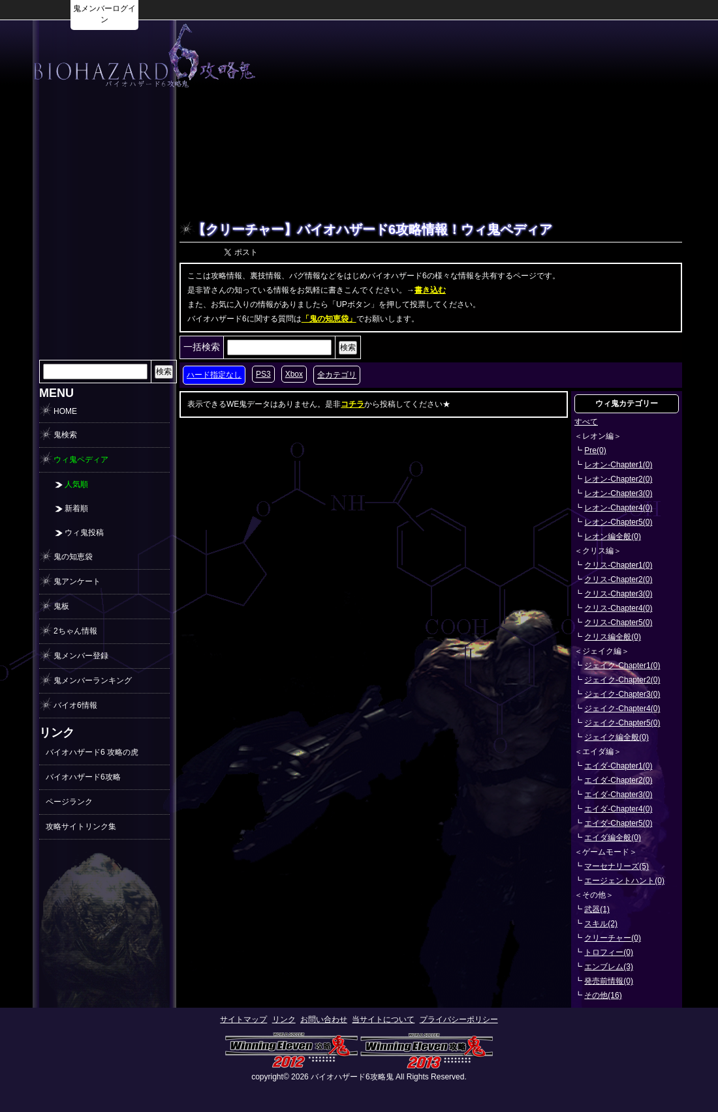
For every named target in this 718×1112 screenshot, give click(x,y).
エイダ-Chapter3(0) (618, 794)
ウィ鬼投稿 (84, 532)
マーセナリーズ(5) (616, 866)
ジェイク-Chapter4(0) (622, 708)
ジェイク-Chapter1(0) (622, 665)
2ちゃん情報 (75, 631)
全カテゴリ (336, 374)
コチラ (352, 404)
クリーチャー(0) (612, 938)
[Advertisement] (104, 289)
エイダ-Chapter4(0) (618, 808)
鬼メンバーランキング (93, 680)
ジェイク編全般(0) (616, 737)
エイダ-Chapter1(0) (618, 765)
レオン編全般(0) (612, 536)
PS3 (263, 374)
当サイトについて (383, 1019)
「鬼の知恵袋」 (329, 318)
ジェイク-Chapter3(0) (622, 694)
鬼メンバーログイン (104, 14)
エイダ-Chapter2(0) (618, 780)
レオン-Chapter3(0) (618, 493)
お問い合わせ (323, 1019)
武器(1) (597, 909)
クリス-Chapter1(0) (618, 565)
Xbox (294, 374)
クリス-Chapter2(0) (618, 579)
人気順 (76, 484)
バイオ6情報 (75, 705)
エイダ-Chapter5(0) (618, 823)
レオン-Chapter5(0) (618, 522)
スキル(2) (600, 923)
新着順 (76, 508)
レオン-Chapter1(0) (618, 464)
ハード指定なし (214, 374)
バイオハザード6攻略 (83, 777)
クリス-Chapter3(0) (618, 593)
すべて (586, 421)
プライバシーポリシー (459, 1019)
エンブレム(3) (608, 966)
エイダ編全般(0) (612, 837)
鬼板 (61, 606)
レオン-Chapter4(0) (618, 507)
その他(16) (602, 995)
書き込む (430, 290)
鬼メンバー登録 (81, 655)
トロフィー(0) (608, 952)
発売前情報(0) (608, 981)
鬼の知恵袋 (73, 556)
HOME (65, 411)
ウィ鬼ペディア (81, 459)
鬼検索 (65, 434)
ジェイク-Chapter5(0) (622, 722)
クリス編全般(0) (612, 636)
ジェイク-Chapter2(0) (622, 679)
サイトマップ (243, 1019)
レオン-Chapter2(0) (618, 479)
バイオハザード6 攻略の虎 (92, 752)
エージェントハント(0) (624, 880)
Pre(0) (595, 450)
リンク (284, 1019)
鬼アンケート (77, 581)
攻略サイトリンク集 (81, 826)
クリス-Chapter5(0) (618, 622)
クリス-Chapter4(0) (618, 608)
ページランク (69, 801)
